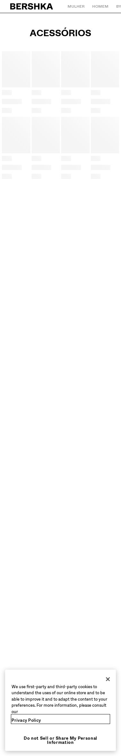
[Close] (108, 679)
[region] (60, 710)
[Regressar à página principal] (31, 6)
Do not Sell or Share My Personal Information (60, 740)
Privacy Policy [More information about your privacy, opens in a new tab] (26, 720)
